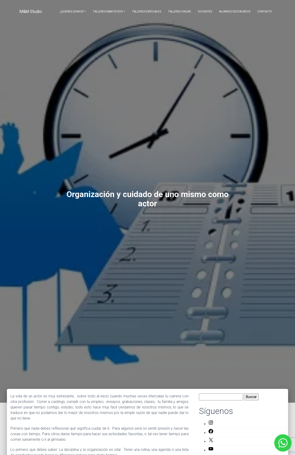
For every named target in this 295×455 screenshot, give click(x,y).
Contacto (264, 11)
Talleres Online (179, 11)
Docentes (205, 11)
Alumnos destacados (234, 11)
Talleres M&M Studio (108, 11)
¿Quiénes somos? (72, 11)
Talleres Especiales (146, 11)
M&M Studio (31, 11)
